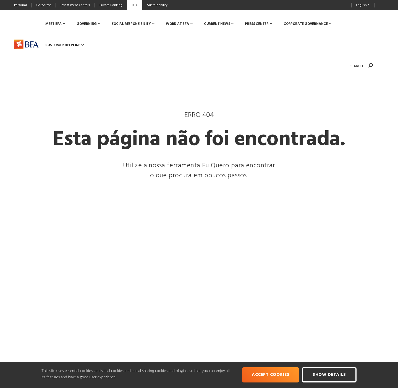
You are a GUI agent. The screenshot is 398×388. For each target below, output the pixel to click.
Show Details (329, 374)
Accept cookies (270, 374)
